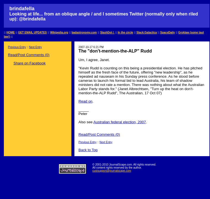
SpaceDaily (167, 32)
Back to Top (88, 150)
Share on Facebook (29, 63)
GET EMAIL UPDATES (32, 32)
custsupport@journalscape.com (111, 170)
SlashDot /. (107, 32)
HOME (10, 32)
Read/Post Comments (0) (28, 55)
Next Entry (35, 47)
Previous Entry (17, 47)
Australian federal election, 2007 (119, 122)
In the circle (125, 32)
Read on (85, 101)
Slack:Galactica (146, 32)
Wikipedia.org (59, 32)
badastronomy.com (84, 32)
